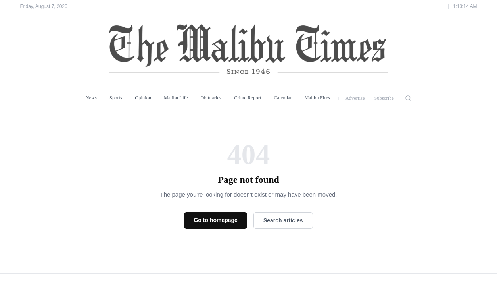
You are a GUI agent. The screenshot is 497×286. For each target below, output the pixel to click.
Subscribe (384, 98)
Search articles (283, 220)
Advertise (355, 98)
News (91, 97)
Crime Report (247, 97)
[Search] (408, 98)
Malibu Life (176, 97)
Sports (115, 97)
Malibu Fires (317, 97)
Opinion (143, 97)
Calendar (283, 97)
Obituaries (211, 97)
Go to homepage (215, 220)
